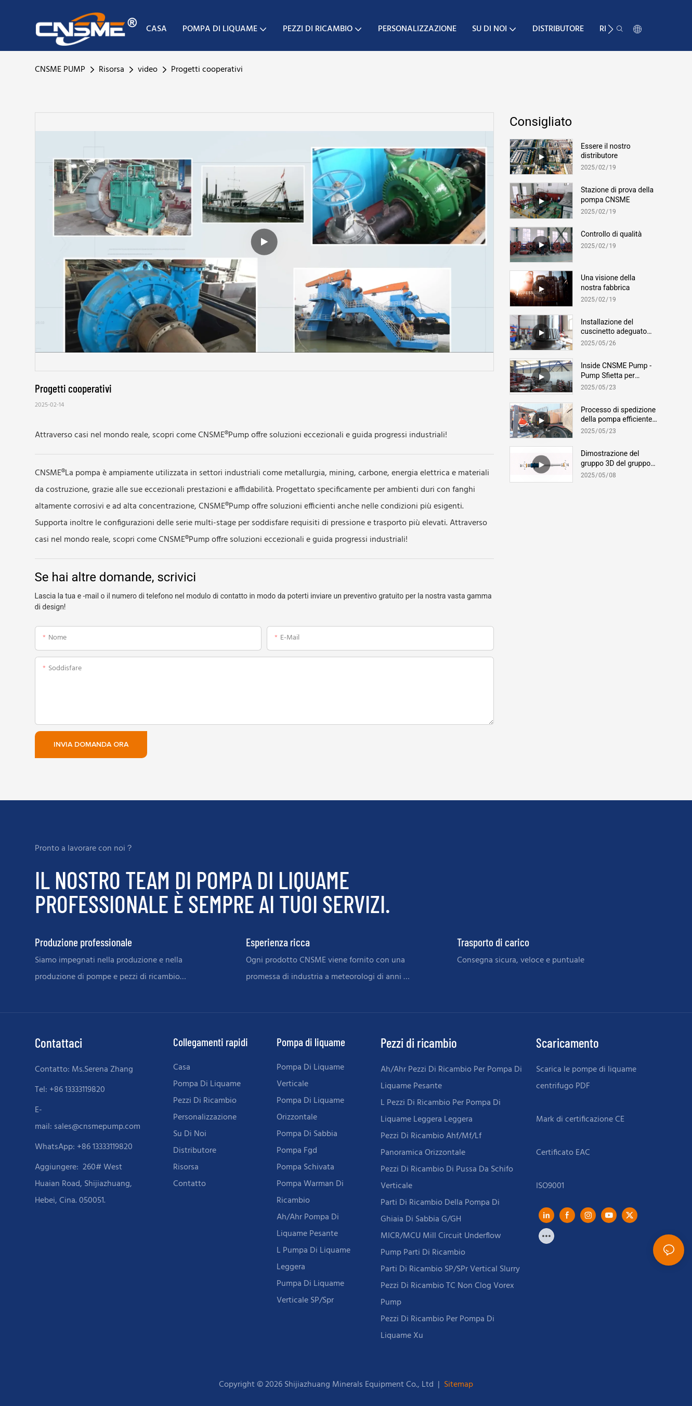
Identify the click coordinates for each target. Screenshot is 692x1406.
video (148, 69)
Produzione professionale (83, 941)
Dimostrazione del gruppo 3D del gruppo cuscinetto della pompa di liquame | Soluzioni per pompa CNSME (618, 458)
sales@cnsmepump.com (97, 1127)
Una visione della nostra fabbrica (608, 282)
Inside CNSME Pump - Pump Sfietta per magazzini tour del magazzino (616, 370)
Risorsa (111, 69)
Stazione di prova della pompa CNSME (617, 194)
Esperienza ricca (278, 941)
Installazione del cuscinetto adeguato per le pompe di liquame (614, 327)
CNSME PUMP (60, 69)
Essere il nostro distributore (606, 151)
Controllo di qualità (611, 234)
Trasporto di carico (493, 941)
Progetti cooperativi (207, 69)
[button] (610, 29)
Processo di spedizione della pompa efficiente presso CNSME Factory (618, 415)
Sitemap (457, 1384)
